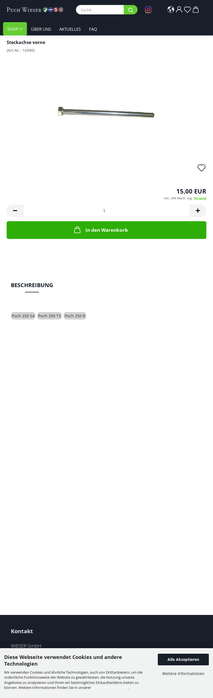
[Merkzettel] (188, 9)
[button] (171, 9)
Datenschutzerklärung (110, 687)
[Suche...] (131, 9)
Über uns (41, 29)
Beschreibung (32, 285)
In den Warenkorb (100, 229)
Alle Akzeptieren (183, 659)
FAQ (93, 29)
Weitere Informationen (183, 673)
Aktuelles (70, 29)
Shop (13, 29)
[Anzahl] (106, 211)
